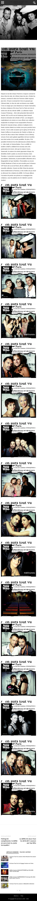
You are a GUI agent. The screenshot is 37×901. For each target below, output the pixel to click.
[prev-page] (17, 891)
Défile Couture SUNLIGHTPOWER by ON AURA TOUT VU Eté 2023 (21, 870)
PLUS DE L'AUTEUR (25, 852)
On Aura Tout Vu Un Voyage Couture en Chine (21, 863)
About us (16, 896)
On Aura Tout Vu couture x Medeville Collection (21, 883)
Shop (22, 896)
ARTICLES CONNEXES (12, 852)
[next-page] (20, 891)
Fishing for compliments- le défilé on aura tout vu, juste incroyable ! (9, 842)
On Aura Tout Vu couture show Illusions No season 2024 (22, 857)
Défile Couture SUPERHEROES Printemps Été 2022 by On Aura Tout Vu (22, 877)
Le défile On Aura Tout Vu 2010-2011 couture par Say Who (28, 841)
